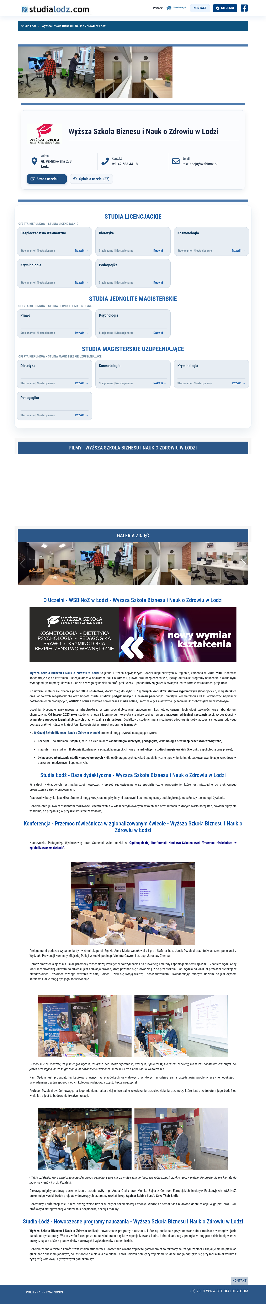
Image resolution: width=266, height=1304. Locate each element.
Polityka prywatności (44, 1292)
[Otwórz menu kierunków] (225, 8)
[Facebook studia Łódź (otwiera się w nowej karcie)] (244, 8)
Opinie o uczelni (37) (94, 179)
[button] (243, 563)
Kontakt (200, 8)
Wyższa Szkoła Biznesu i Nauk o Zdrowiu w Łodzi (64, 673)
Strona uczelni (47, 179)
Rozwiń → (82, 251)
